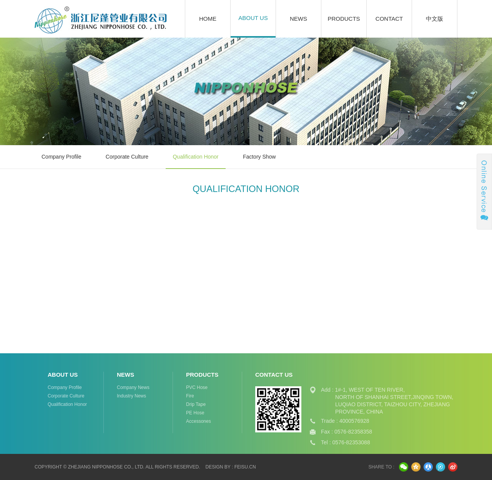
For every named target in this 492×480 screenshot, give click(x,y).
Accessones (198, 421)
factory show (259, 157)
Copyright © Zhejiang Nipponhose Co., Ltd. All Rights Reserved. (117, 467)
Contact (389, 18)
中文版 (434, 18)
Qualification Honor (195, 157)
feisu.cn (245, 467)
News (298, 18)
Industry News (131, 396)
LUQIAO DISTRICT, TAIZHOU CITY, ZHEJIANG (392, 404)
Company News (133, 387)
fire (190, 396)
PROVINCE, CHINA (359, 412)
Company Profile (61, 157)
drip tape (196, 404)
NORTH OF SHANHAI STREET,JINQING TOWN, (394, 397)
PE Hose (195, 412)
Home (207, 18)
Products (343, 18)
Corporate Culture (127, 157)
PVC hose (197, 387)
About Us (253, 18)
